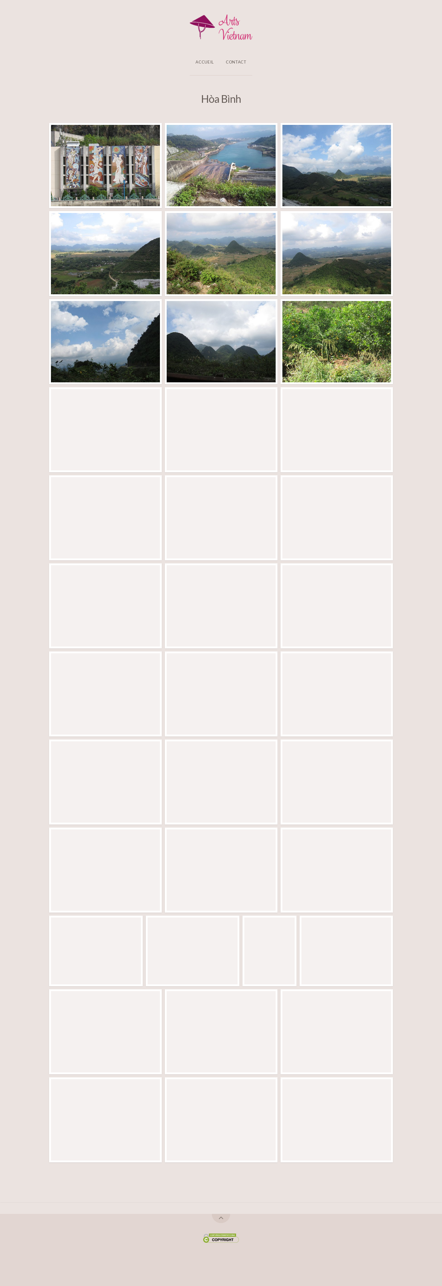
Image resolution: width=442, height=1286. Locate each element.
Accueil (205, 62)
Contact (236, 62)
